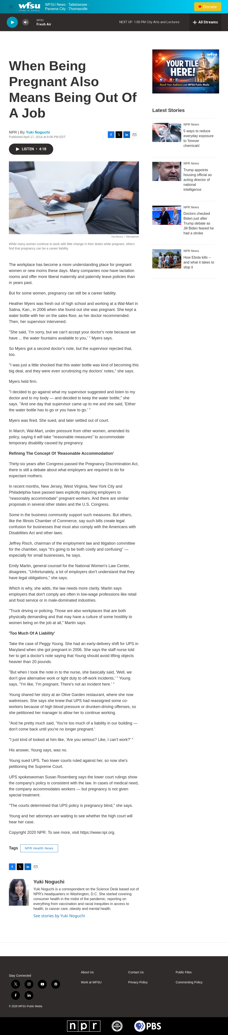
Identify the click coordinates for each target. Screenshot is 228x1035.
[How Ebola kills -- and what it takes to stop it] (166, 258)
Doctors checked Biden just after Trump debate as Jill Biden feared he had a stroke (198, 223)
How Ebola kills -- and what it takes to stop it (198, 262)
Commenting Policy (189, 982)
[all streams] (205, 22)
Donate (210, 6)
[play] (12, 22)
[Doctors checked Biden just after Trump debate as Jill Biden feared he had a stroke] (166, 215)
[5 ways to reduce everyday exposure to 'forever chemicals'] (166, 132)
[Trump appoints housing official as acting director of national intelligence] (166, 171)
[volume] (25, 22)
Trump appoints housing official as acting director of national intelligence (197, 179)
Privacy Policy (138, 982)
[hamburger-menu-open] (11, 6)
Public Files (184, 972)
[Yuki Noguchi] (19, 892)
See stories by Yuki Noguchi (59, 915)
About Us (87, 972)
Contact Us (136, 972)
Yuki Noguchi (38, 132)
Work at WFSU (91, 982)
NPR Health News (39, 848)
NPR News (191, 124)
